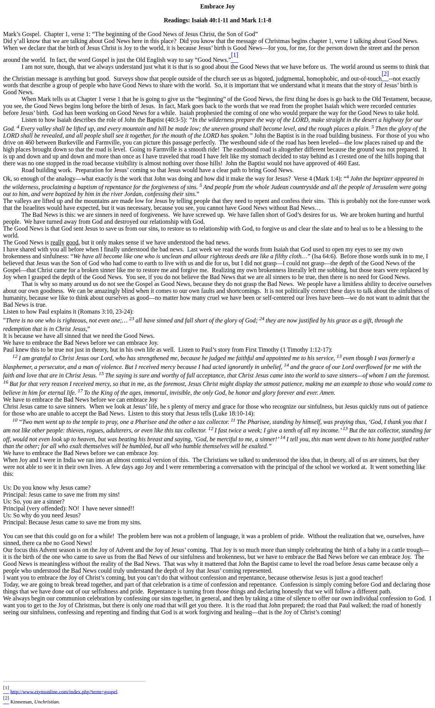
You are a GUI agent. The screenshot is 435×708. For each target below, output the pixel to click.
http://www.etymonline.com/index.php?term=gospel (64, 691)
